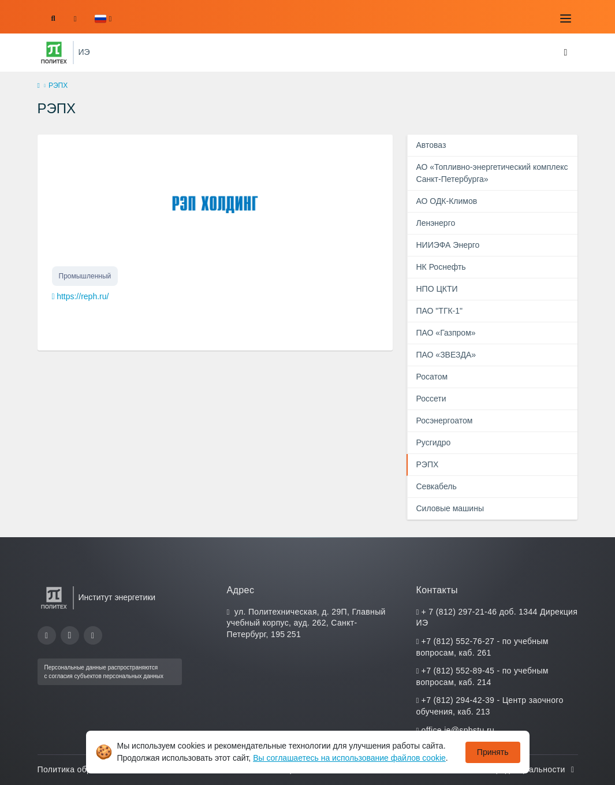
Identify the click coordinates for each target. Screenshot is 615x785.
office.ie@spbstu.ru (458, 730)
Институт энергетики (117, 597)
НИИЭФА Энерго (447, 245)
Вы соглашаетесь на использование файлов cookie (349, 757)
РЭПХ (427, 464)
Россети (431, 398)
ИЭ (84, 52)
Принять (493, 752)
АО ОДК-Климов (446, 201)
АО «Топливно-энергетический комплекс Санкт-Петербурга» (492, 173)
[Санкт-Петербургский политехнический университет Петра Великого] (54, 52)
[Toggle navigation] (566, 18)
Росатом (432, 376)
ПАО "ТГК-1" (439, 310)
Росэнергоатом (444, 420)
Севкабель (436, 486)
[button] (103, 18)
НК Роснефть (440, 266)
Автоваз (431, 145)
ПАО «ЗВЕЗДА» (446, 354)
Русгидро (433, 442)
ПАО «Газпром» (445, 332)
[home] (39, 86)
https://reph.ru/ (83, 296)
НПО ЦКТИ (436, 288)
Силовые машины (449, 508)
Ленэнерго (435, 223)
